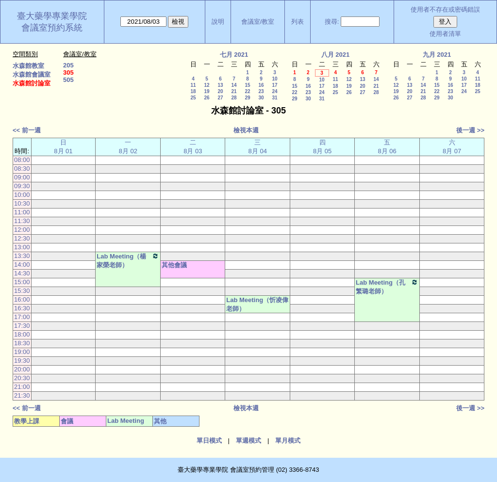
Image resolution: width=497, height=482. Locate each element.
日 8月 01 (63, 147)
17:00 (22, 317)
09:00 (22, 177)
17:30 (22, 325)
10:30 (22, 203)
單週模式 (248, 440)
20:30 (22, 378)
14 (233, 85)
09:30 (22, 186)
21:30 (22, 395)
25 (193, 97)
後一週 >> (470, 130)
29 (247, 97)
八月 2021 (335, 54)
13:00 (22, 247)
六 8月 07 (452, 147)
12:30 (22, 238)
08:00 (22, 159)
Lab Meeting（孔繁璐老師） (387, 286)
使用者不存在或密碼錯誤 (445, 9)
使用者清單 (445, 33)
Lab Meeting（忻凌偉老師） (257, 304)
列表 (297, 21)
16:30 (22, 308)
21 (233, 91)
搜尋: (332, 21)
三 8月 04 (257, 147)
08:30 (22, 168)
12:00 (22, 229)
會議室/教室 (258, 21)
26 (206, 97)
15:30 (22, 290)
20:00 (22, 369)
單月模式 (287, 440)
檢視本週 (246, 130)
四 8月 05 (322, 147)
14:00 (22, 264)
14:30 (22, 273)
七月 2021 (234, 54)
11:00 (22, 212)
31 (274, 97)
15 (247, 85)
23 (261, 91)
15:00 (22, 282)
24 (274, 91)
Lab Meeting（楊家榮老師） (128, 260)
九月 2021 (437, 54)
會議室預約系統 (52, 27)
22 (247, 91)
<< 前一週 (27, 130)
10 (274, 78)
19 (206, 91)
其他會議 (174, 265)
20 (220, 91)
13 (220, 85)
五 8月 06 (387, 147)
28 (233, 97)
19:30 (22, 360)
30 (261, 97)
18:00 (22, 334)
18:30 (22, 343)
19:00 (22, 351)
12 (206, 85)
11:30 (22, 221)
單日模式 (209, 440)
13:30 (22, 255)
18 (193, 91)
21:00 (22, 386)
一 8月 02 (128, 147)
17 (274, 85)
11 (193, 85)
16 (261, 85)
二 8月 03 (192, 147)
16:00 (22, 299)
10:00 (22, 194)
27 (220, 97)
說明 (218, 21)
